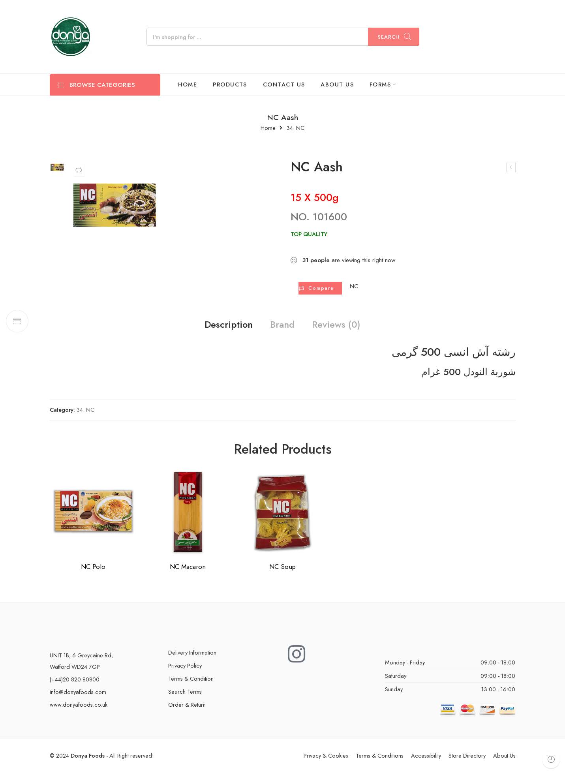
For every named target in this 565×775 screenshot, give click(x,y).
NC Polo (93, 569)
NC (354, 286)
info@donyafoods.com (78, 695)
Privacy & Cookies (326, 758)
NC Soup (282, 569)
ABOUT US (337, 84)
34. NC (295, 128)
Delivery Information (192, 655)
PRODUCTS (230, 84)
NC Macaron (188, 569)
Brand (282, 326)
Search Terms (185, 694)
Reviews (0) (348, 326)
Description (216, 326)
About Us (504, 758)
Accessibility (426, 758)
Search (389, 37)
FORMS (380, 84)
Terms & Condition (191, 681)
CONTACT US (284, 84)
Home (268, 128)
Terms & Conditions (380, 758)
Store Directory (467, 758)
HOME (187, 84)
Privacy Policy (185, 668)
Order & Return (187, 707)
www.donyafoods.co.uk (78, 707)
